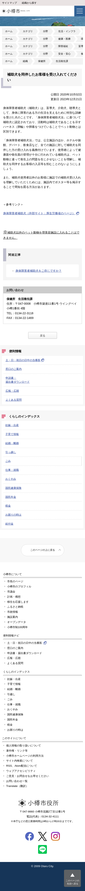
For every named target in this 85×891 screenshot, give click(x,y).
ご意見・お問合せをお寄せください (27, 776)
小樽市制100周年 (17, 627)
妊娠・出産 (12, 425)
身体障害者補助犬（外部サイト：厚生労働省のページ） (41, 213)
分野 (45, 31)
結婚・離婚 (12, 443)
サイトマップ (9, 3)
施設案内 (12, 616)
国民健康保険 (13, 487)
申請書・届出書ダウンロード (24, 653)
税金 (8, 505)
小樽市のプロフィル (19, 586)
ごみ (8, 460)
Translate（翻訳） (17, 786)
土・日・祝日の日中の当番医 (25, 360)
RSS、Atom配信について (21, 765)
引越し (11, 694)
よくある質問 (14, 399)
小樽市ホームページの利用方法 (25, 755)
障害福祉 (63, 46)
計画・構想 (14, 596)
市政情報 (12, 611)
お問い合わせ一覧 (17, 781)
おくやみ (10, 478)
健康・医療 (64, 39)
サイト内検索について (19, 760)
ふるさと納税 (15, 606)
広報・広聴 (12, 390)
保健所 (41, 61)
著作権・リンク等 (17, 750)
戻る (42, 335)
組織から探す (29, 3)
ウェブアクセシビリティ (21, 770)
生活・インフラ (67, 31)
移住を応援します (18, 601)
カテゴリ (28, 31)
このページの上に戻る (42, 550)
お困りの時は (13, 514)
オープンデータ (16, 622)
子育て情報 (12, 434)
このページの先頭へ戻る (72, 882)
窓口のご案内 (14, 368)
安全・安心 (64, 54)
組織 (25, 61)
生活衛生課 (62, 61)
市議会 (11, 591)
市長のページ (15, 581)
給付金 (9, 523)
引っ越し (10, 452)
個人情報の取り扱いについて (23, 745)
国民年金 (10, 496)
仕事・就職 (12, 469)
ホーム (9, 31)
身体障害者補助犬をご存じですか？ (38, 270)
